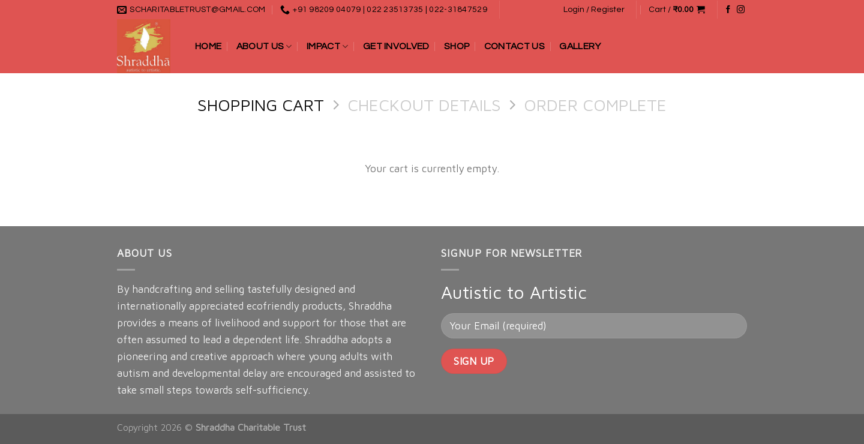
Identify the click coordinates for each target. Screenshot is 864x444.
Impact (327, 46)
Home (208, 46)
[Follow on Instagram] (741, 9)
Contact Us (514, 46)
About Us (264, 46)
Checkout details (424, 105)
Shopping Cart (260, 105)
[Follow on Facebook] (728, 9)
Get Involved (396, 46)
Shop (456, 46)
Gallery (580, 46)
